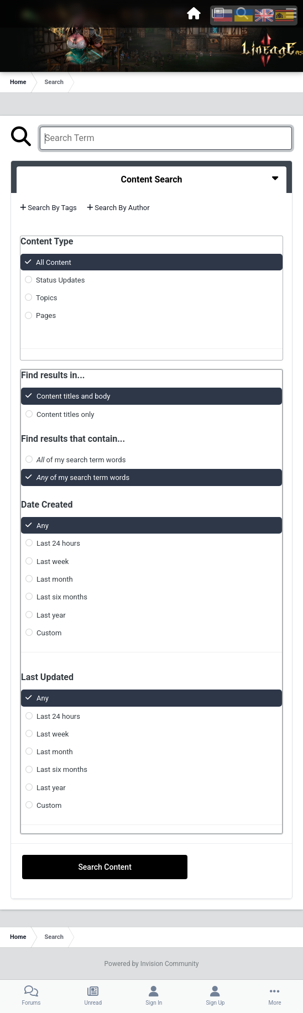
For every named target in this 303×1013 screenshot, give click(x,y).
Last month (54, 579)
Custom (48, 633)
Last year (51, 614)
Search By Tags (48, 207)
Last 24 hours (58, 543)
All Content (53, 262)
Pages (46, 315)
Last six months (61, 597)
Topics (47, 298)
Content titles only (65, 414)
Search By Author (118, 207)
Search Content (104, 867)
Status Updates (60, 280)
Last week (52, 561)
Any (42, 525)
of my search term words (81, 460)
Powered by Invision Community (152, 964)
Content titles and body (73, 396)
